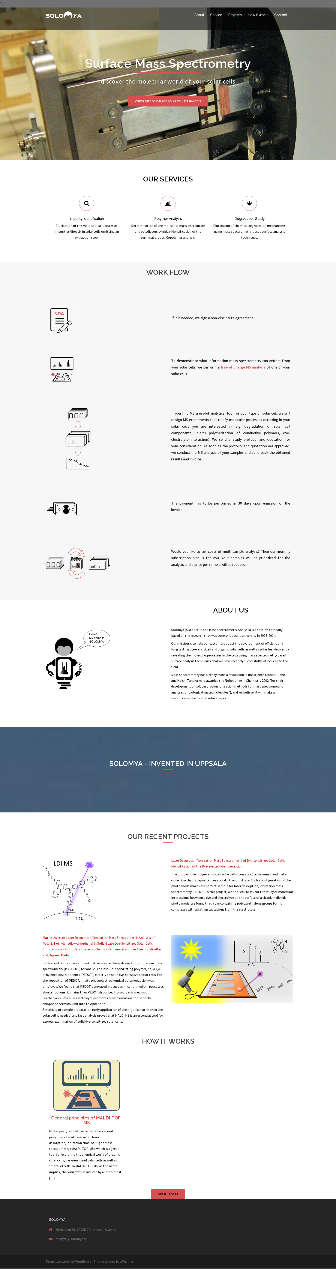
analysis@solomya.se (71, 1239)
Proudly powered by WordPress (68, 1262)
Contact (280, 15)
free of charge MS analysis (243, 367)
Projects (235, 15)
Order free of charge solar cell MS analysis (168, 101)
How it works (258, 15)
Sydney (110, 1262)
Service (216, 15)
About (199, 15)
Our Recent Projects (168, 837)
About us (230, 610)
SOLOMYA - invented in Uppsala (168, 763)
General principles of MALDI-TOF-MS (86, 1120)
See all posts (168, 1194)
